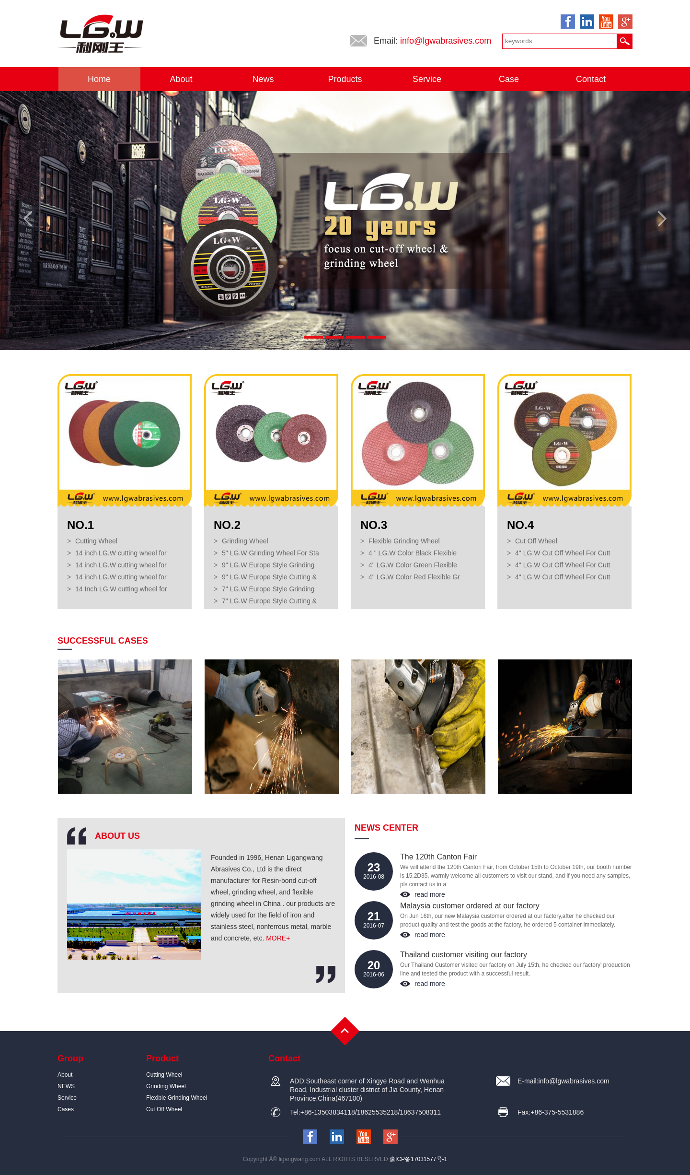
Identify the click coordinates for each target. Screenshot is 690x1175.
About (181, 79)
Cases (66, 1109)
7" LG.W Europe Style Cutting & (269, 601)
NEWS (66, 1086)
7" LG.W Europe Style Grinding (268, 589)
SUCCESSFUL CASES (103, 641)
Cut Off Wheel (536, 541)
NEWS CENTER (386, 828)
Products (345, 79)
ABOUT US (117, 836)
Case (509, 79)
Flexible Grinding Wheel (404, 541)
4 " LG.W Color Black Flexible (412, 553)
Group (70, 1058)
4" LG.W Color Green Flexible (412, 565)
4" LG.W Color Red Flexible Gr (414, 577)
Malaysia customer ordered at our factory (470, 906)
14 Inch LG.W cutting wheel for (121, 589)
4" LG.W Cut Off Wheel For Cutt (562, 553)
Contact (591, 79)
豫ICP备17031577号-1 (418, 1159)
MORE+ (278, 938)
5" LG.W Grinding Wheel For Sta (270, 553)
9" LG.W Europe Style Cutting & (269, 577)
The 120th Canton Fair (438, 857)
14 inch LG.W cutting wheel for (121, 553)
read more (429, 894)
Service (427, 79)
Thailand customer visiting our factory (463, 955)
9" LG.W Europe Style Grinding (268, 565)
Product (162, 1058)
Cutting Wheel (96, 541)
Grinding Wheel (245, 541)
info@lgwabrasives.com (445, 41)
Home (99, 79)
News (263, 79)
